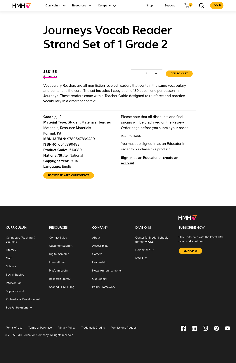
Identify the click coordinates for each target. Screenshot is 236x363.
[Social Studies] (24, 275)
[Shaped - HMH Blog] (67, 287)
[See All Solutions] (24, 308)
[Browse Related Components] (68, 175)
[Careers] (110, 254)
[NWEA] (154, 258)
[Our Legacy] (110, 279)
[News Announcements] (110, 271)
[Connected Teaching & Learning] (24, 240)
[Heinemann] (154, 250)
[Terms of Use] (14, 328)
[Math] (24, 258)
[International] (67, 262)
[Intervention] (24, 283)
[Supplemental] (24, 291)
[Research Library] (67, 279)
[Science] (24, 266)
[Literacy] (24, 250)
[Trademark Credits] (93, 328)
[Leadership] (110, 262)
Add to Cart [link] (179, 73)
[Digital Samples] (67, 254)
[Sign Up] (190, 251)
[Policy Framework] (110, 287)
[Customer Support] (67, 246)
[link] (23, 5)
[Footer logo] (187, 217)
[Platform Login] (67, 271)
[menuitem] (23, 5)
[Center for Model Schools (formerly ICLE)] (154, 240)
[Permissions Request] (124, 328)
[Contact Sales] (67, 238)
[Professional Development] (24, 299)
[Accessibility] (110, 246)
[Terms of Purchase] (40, 328)
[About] (110, 238)
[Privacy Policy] (66, 328)
